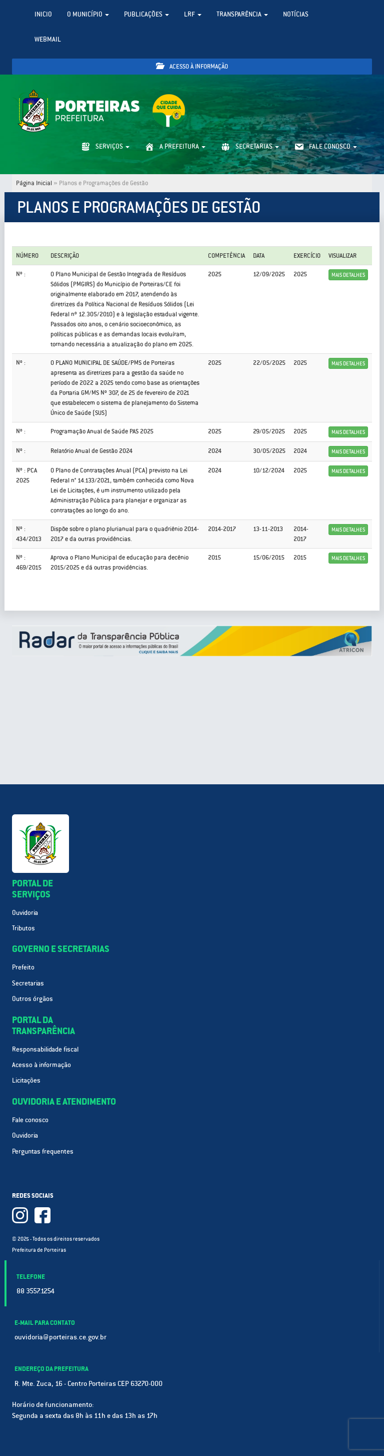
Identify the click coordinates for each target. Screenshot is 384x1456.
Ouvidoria (25, 912)
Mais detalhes (348, 274)
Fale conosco (30, 1120)
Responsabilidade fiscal (45, 1049)
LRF (193, 14)
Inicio (43, 14)
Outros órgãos (32, 999)
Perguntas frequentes (43, 1151)
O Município (88, 14)
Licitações (26, 1080)
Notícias (295, 14)
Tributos (23, 928)
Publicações (146, 14)
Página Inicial (34, 183)
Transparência (242, 14)
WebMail (47, 39)
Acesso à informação (192, 66)
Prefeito (23, 967)
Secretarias (28, 983)
